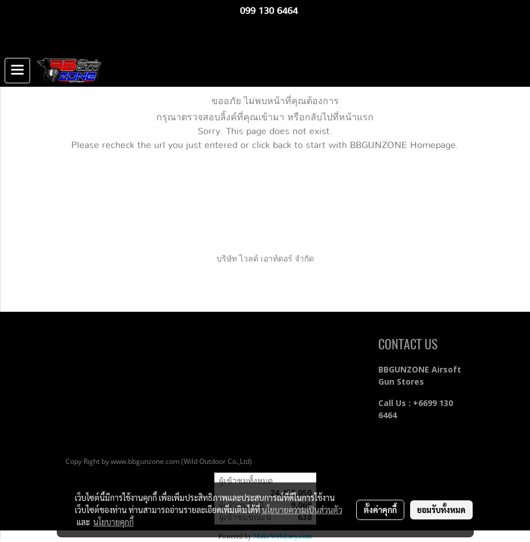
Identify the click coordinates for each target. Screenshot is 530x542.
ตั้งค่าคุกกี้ (380, 509)
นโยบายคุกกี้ (113, 522)
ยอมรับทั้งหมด (441, 509)
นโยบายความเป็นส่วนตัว (302, 509)
